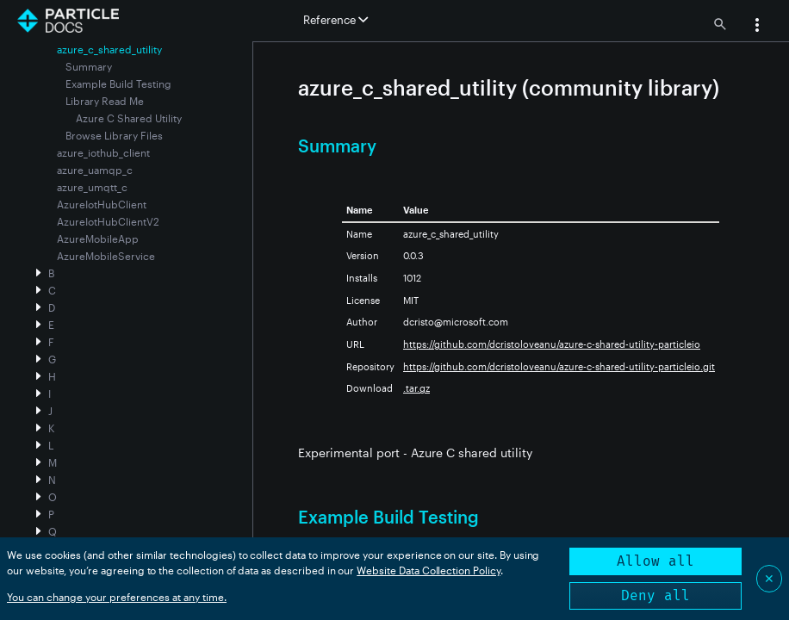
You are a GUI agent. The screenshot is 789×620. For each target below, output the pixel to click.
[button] (757, 27)
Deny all (655, 595)
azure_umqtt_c (92, 187)
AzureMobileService (106, 256)
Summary (88, 66)
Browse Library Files (114, 135)
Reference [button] (335, 20)
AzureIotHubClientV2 (108, 221)
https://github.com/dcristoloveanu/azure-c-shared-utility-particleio (551, 344)
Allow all (655, 561)
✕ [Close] (769, 578)
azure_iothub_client (103, 152)
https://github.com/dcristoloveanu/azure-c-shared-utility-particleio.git (559, 366)
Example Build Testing (118, 84)
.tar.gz (416, 388)
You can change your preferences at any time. (117, 597)
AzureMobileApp (98, 238)
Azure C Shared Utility (129, 118)
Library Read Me (104, 101)
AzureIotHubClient (101, 204)
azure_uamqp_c (95, 170)
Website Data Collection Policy (428, 570)
